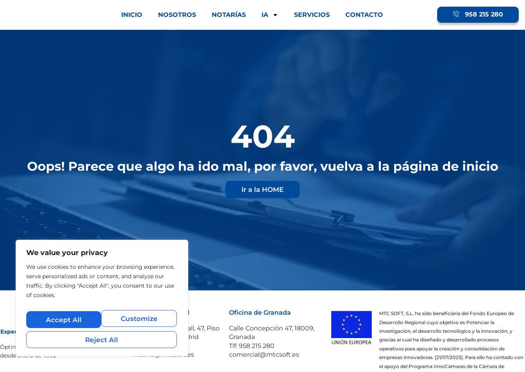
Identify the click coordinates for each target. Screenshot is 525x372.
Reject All (139, 322)
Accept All (101, 339)
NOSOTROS (177, 14)
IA (270, 15)
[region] (102, 302)
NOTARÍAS (229, 14)
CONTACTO (364, 14)
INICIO (131, 14)
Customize (63, 322)
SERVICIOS (312, 14)
